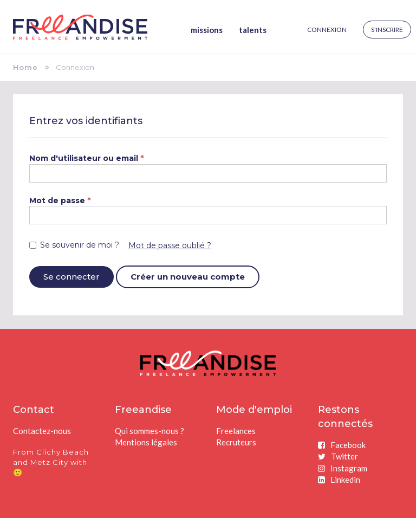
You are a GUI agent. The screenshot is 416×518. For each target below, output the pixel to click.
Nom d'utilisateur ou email (86, 158)
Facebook (342, 445)
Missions (207, 30)
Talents (252, 30)
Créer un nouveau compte (188, 276)
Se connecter (71, 276)
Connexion (327, 29)
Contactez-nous (42, 431)
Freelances (236, 431)
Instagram (342, 468)
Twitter (338, 456)
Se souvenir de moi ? (74, 245)
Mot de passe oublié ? (169, 245)
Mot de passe (60, 200)
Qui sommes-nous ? (149, 431)
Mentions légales (146, 442)
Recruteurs (236, 442)
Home (25, 67)
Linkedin (339, 479)
